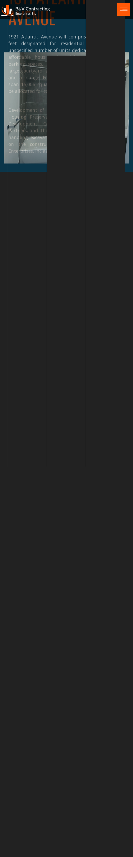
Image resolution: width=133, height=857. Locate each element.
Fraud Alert (37, 851)
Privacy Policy (62, 851)
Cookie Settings (91, 851)
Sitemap (117, 843)
